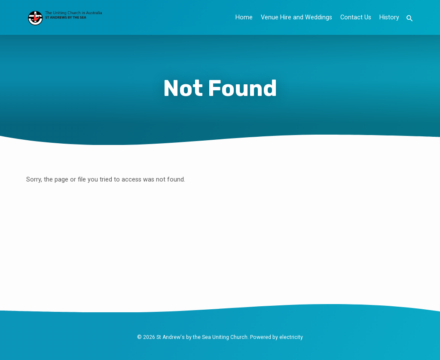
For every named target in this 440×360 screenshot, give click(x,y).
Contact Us (355, 17)
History (389, 17)
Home (244, 17)
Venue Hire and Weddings (296, 17)
